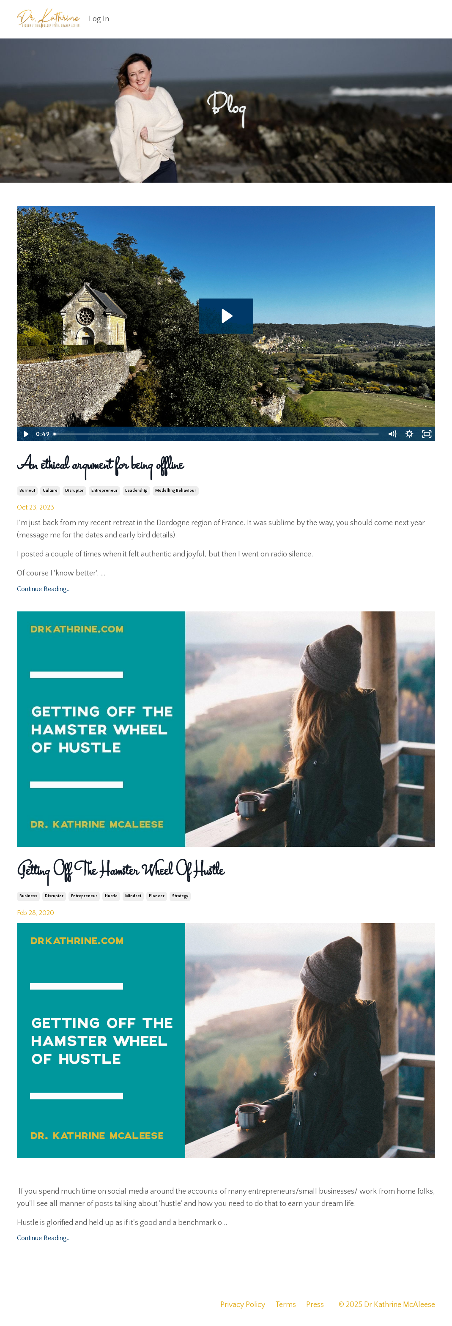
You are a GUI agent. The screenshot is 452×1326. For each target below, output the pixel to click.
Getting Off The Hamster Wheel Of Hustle (120, 871)
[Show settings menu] (409, 434)
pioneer (156, 896)
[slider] (217, 434)
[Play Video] (25, 434)
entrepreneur (104, 490)
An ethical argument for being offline (100, 465)
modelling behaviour (175, 490)
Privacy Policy (242, 1305)
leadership (136, 490)
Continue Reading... (44, 589)
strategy (180, 896)
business (28, 896)
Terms (285, 1305)
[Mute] (391, 434)
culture (50, 490)
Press (315, 1305)
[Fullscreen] (427, 434)
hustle (111, 896)
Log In (99, 19)
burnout (27, 490)
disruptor (74, 490)
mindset (133, 896)
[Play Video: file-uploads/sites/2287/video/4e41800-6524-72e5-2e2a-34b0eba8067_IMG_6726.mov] (226, 316)
